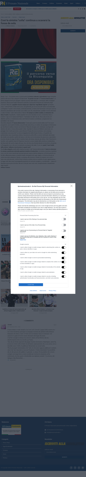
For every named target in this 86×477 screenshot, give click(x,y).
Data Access (43, 290)
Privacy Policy (52, 290)
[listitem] (43, 215)
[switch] (64, 219)
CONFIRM (31, 284)
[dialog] (43, 238)
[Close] (72, 186)
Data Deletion (33, 290)
